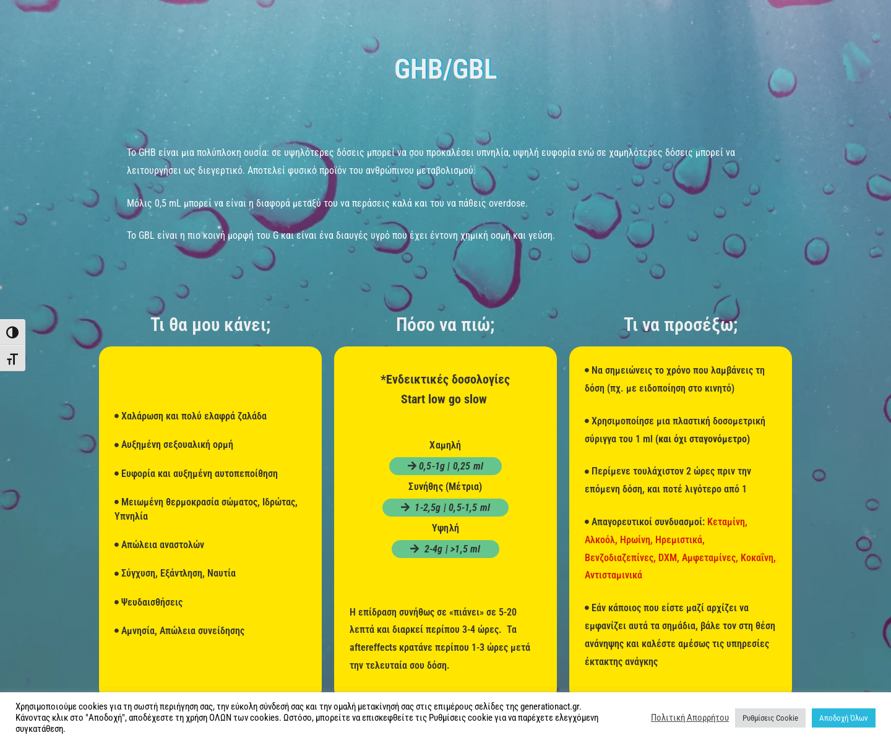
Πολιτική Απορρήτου (690, 717)
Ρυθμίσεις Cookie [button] (770, 718)
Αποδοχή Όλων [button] (843, 718)
